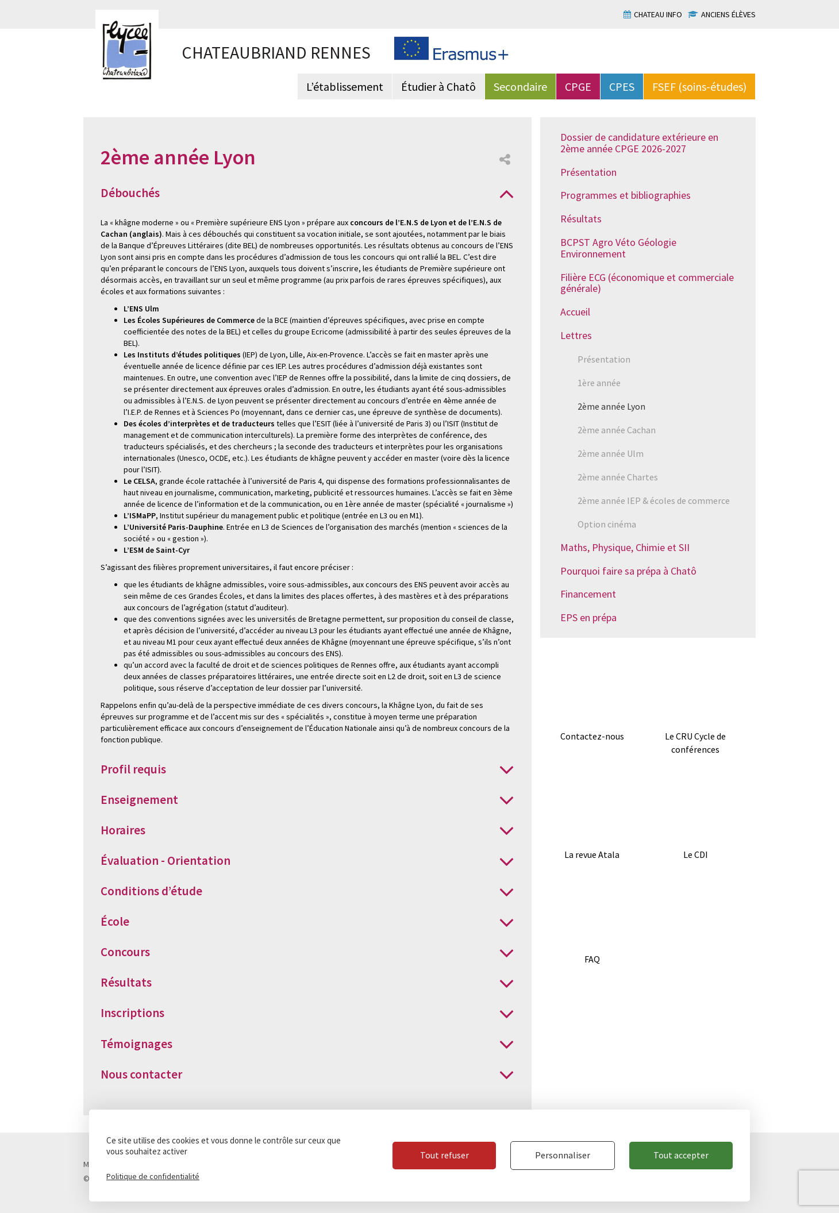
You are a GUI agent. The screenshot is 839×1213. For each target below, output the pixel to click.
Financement (588, 593)
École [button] (115, 921)
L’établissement (344, 86)
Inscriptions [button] (132, 1012)
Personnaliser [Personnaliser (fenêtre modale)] (562, 1155)
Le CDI (695, 854)
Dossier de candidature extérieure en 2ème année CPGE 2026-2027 (639, 142)
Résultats (581, 218)
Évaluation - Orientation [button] (165, 860)
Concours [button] (125, 951)
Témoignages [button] (136, 1043)
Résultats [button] (126, 982)
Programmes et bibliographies (625, 195)
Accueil (575, 311)
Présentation (588, 172)
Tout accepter (681, 1155)
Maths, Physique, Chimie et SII (625, 547)
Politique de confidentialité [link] (152, 1176)
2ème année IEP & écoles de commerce (654, 500)
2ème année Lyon (611, 406)
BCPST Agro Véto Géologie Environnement (618, 248)
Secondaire (520, 86)
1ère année (599, 382)
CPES (621, 86)
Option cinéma (607, 524)
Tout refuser (444, 1155)
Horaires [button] (123, 830)
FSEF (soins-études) (699, 86)
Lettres (576, 335)
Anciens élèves (728, 14)
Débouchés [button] (130, 192)
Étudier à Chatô (438, 86)
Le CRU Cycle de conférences (695, 742)
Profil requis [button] (133, 769)
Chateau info (658, 14)
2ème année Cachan (617, 430)
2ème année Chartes (618, 477)
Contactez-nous (592, 736)
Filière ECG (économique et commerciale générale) (647, 283)
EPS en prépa (588, 617)
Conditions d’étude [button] (151, 891)
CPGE (578, 86)
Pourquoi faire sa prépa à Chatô (628, 570)
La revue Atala (591, 854)
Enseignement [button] (139, 799)
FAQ (592, 959)
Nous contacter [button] (141, 1074)
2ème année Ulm (611, 453)
